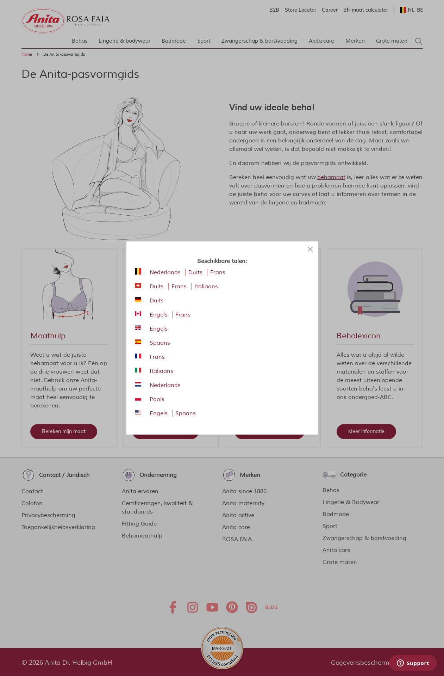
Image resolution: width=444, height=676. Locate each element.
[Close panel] (310, 249)
